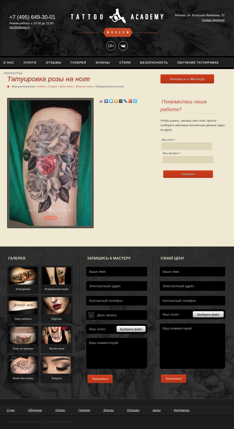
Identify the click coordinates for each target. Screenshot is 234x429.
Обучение (35, 410)
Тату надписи (23, 318)
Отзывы (53, 62)
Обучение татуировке (198, 62)
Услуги (30, 62)
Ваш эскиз (117, 329)
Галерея (78, 62)
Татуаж (56, 378)
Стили (125, 62)
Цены (157, 410)
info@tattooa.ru (19, 27)
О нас (8, 62)
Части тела (56, 348)
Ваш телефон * (188, 158)
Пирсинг (56, 318)
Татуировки (23, 289)
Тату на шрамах (23, 348)
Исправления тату (57, 289)
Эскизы (102, 62)
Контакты (12, 73)
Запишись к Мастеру (187, 79)
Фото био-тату (23, 378)
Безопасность (154, 62)
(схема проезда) (213, 20)
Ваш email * (187, 144)
